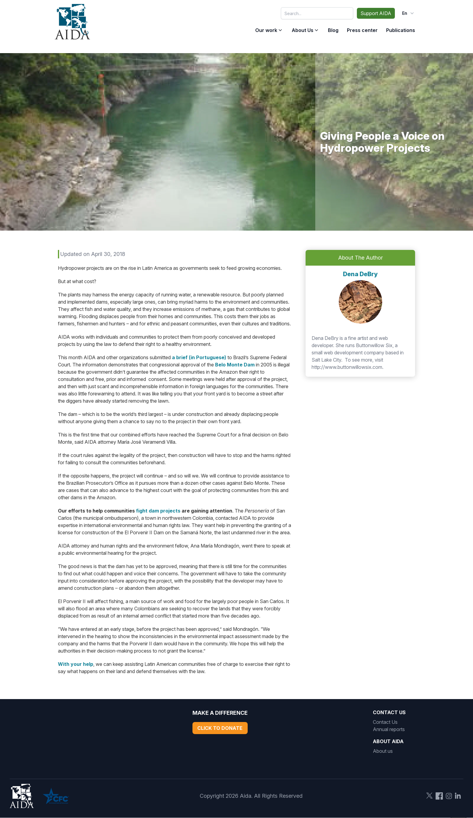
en (408, 13)
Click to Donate (220, 728)
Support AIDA (375, 13)
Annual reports (389, 729)
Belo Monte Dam (235, 365)
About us (383, 751)
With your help (75, 664)
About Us (302, 30)
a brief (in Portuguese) (199, 357)
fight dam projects (158, 511)
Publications (400, 30)
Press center (362, 30)
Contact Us (385, 722)
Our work (266, 30)
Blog (333, 30)
